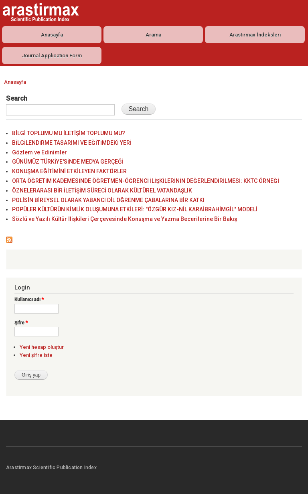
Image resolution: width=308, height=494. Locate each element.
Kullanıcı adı (29, 299)
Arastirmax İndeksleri (255, 35)
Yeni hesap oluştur (42, 347)
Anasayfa (52, 35)
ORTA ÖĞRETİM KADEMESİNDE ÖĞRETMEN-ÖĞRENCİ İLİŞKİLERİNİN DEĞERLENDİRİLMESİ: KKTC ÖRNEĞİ (145, 181)
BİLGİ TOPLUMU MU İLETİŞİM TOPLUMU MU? (68, 133)
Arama (153, 35)
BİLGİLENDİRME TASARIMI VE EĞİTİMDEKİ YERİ (72, 143)
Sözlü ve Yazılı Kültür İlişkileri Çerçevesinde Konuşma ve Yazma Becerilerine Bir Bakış (124, 219)
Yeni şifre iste (36, 355)
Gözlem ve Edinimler (39, 152)
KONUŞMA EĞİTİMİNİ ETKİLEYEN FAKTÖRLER (69, 171)
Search (16, 98)
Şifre (21, 323)
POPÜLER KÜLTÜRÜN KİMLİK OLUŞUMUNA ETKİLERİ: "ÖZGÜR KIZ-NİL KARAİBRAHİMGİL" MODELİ (134, 209)
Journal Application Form (52, 56)
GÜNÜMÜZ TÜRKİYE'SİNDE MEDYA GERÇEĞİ (68, 161)
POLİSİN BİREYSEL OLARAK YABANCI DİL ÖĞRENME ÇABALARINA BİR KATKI (108, 200)
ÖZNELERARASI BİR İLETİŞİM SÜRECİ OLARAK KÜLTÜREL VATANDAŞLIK (102, 190)
